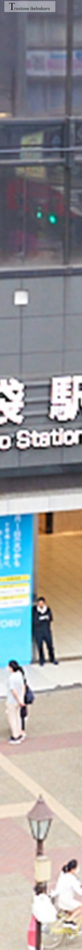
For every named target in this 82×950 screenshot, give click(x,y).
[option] (41, 475)
